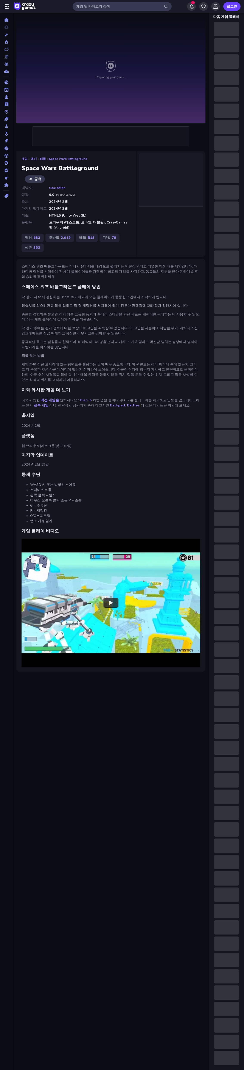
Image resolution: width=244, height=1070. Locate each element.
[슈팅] (6, 111)
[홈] (6, 20)
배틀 (43, 159)
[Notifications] (191, 6)
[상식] (6, 104)
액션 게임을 (50, 400)
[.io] (6, 82)
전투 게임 (41, 405)
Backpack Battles (125, 405)
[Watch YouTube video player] (110, 603)
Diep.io (86, 400)
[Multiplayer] (6, 64)
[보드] (6, 97)
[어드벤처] (6, 148)
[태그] (6, 196)
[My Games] (203, 6)
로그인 (232, 6)
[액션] (6, 141)
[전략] (6, 163)
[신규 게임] (6, 34)
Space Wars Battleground (68, 159)
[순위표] (6, 71)
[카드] (6, 170)
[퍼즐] (6, 185)
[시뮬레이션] (6, 126)
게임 (25, 159)
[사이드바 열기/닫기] (7, 6)
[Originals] (6, 56)
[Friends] (215, 6)
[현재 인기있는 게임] (6, 42)
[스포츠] (6, 119)
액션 (34, 159)
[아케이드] (6, 133)
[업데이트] (6, 49)
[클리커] (6, 177)
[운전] (6, 155)
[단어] (6, 89)
